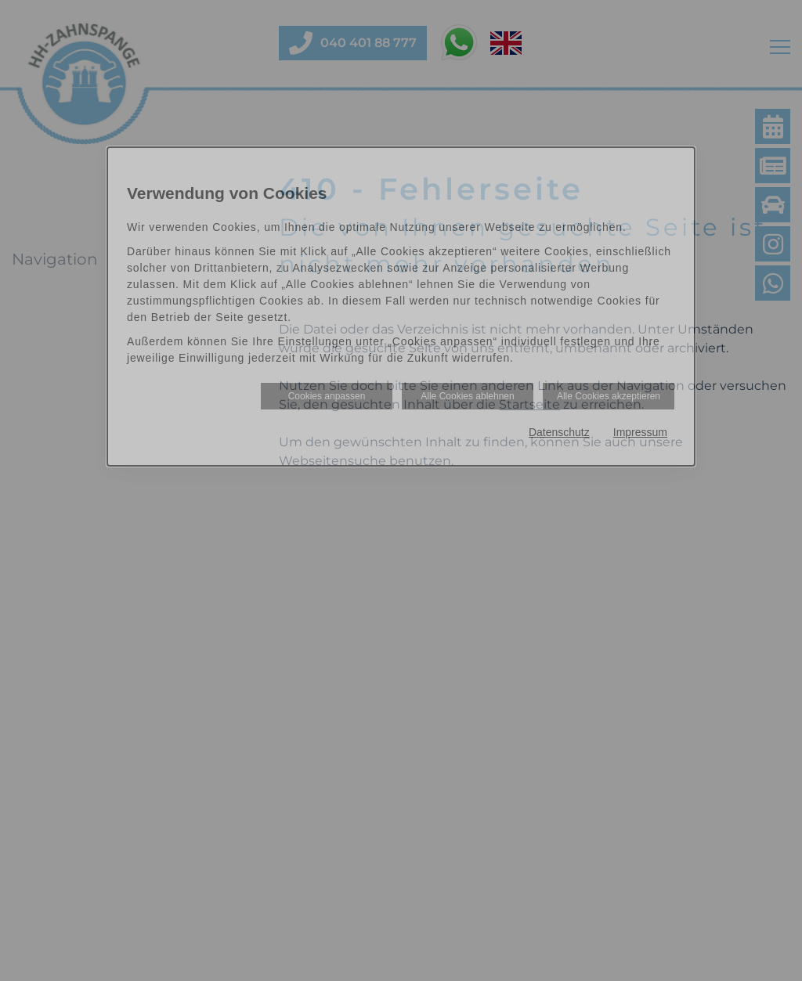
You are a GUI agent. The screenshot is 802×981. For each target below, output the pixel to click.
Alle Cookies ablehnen (467, 396)
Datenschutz (559, 432)
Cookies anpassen (327, 396)
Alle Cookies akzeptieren (608, 396)
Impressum (640, 432)
